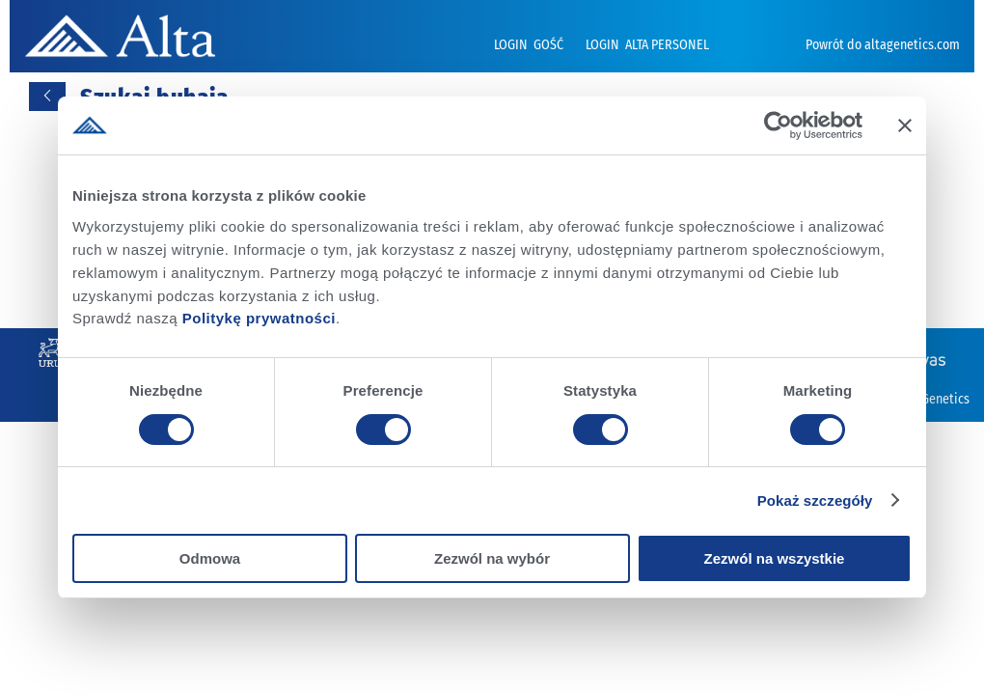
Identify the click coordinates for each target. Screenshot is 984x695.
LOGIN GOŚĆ (530, 45)
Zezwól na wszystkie (774, 558)
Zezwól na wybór (492, 558)
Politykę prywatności (259, 317)
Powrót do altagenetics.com (883, 45)
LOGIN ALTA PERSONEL (647, 45)
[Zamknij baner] (905, 125)
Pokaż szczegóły (815, 500)
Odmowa (209, 558)
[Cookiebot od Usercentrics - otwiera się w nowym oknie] (778, 125)
